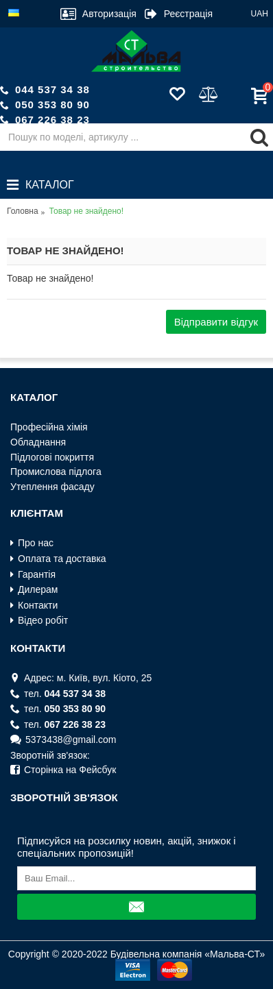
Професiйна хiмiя (49, 427)
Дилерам (34, 590)
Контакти (34, 605)
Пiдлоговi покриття (52, 457)
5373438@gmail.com (63, 740)
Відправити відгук (216, 322)
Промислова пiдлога (56, 471)
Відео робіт (39, 620)
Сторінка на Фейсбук (63, 770)
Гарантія (33, 575)
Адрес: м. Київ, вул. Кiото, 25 (81, 678)
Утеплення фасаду (52, 486)
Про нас (32, 543)
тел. (58, 694)
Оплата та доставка (58, 559)
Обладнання (38, 442)
